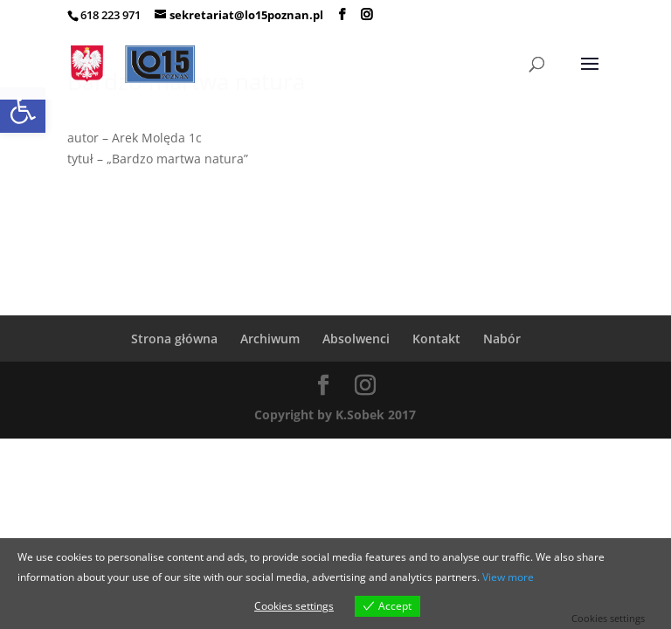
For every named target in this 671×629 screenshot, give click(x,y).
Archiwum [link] (270, 338)
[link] (22, 110)
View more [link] (508, 577)
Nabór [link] (502, 338)
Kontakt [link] (436, 338)
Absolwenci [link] (356, 338)
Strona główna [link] (174, 338)
